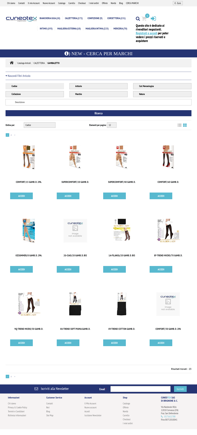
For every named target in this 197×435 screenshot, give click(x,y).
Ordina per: (10, 125)
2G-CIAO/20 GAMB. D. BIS (75, 255)
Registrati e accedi (146, 33)
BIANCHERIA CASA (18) (50, 18)
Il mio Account (34, 3)
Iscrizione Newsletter (92, 415)
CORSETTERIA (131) (116, 18)
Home (12, 63)
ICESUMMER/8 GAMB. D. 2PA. (29, 255)
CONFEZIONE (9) (94, 18)
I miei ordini (94, 3)
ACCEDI (21, 196)
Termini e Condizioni (16, 411)
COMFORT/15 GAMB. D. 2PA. (29, 182)
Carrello (71, 3)
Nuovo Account (49, 3)
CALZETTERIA (39, 63)
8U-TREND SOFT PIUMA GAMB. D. (75, 329)
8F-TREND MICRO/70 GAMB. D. (168, 255)
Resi (47, 407)
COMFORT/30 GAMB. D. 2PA (168, 329)
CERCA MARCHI (132, 3)
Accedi (87, 411)
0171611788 (169, 416)
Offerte (105, 3)
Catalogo (61, 3)
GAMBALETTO (53, 63)
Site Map (49, 415)
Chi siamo (11, 3)
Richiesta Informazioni (17, 415)
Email (102, 389)
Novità (113, 3)
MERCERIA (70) (120, 28)
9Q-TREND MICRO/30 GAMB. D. (28, 329)
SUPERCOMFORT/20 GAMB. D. (75, 182)
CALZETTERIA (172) (74, 18)
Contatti (21, 3)
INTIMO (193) (46, 28)
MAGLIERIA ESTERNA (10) (69, 28)
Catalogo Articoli (24, 63)
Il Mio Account (90, 403)
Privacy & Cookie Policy (17, 407)
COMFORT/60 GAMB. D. (168, 182)
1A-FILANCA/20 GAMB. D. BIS (122, 255)
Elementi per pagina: (98, 125)
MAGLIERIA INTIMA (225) (97, 28)
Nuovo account (90, 407)
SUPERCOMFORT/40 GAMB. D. (122, 182)
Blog (121, 3)
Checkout (82, 3)
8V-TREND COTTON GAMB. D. (121, 329)
